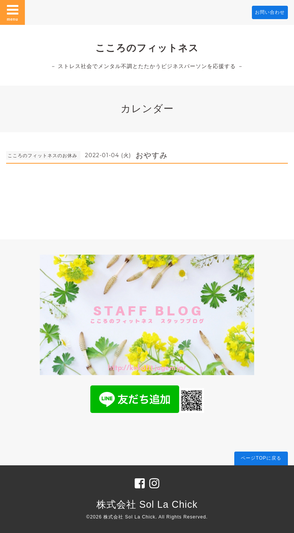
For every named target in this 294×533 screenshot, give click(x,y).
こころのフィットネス (147, 48)
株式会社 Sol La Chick (147, 504)
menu (13, 12)
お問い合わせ (270, 12)
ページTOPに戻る (261, 458)
